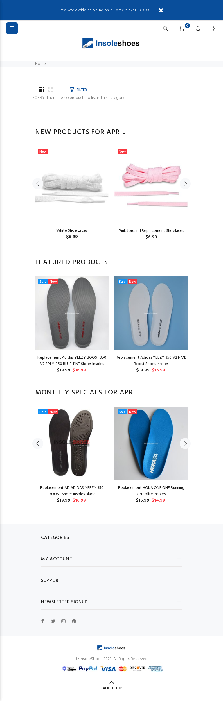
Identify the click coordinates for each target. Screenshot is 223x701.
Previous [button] (37, 183)
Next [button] (185, 183)
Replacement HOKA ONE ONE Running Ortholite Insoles (151, 491)
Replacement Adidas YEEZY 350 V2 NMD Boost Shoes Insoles (151, 360)
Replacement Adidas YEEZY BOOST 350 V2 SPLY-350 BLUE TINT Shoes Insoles (71, 360)
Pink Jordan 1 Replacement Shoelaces (151, 231)
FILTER (82, 90)
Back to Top (111, 688)
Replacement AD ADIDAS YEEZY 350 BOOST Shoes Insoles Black (72, 491)
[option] (72, 187)
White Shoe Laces (71, 230)
